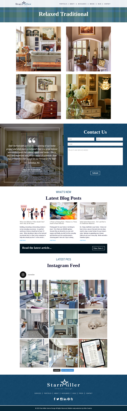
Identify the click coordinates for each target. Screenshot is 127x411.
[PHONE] (95, 144)
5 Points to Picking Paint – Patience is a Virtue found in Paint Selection (63, 222)
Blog (99, 4)
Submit (95, 173)
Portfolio (63, 4)
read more (23, 240)
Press (81, 393)
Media (92, 4)
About (72, 4)
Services (38, 393)
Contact (107, 4)
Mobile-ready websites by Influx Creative (80, 408)
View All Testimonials (32, 170)
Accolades (82, 4)
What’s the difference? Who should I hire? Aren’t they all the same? (32, 222)
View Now (98, 248)
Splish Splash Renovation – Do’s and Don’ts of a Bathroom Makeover (93, 222)
